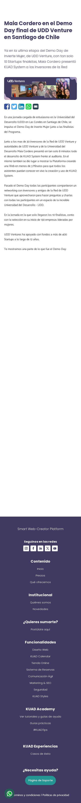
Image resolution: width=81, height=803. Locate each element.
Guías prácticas (40, 723)
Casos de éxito (40, 754)
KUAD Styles (40, 696)
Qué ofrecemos (40, 582)
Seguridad (40, 689)
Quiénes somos (40, 602)
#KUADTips (40, 730)
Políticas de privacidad (55, 795)
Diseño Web (40, 650)
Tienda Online (40, 663)
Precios (40, 575)
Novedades (40, 609)
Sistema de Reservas (40, 669)
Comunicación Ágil (40, 676)
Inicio (40, 569)
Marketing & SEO (40, 683)
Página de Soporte (40, 780)
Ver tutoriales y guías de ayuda (40, 716)
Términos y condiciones (26, 795)
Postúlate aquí (40, 629)
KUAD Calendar (40, 656)
